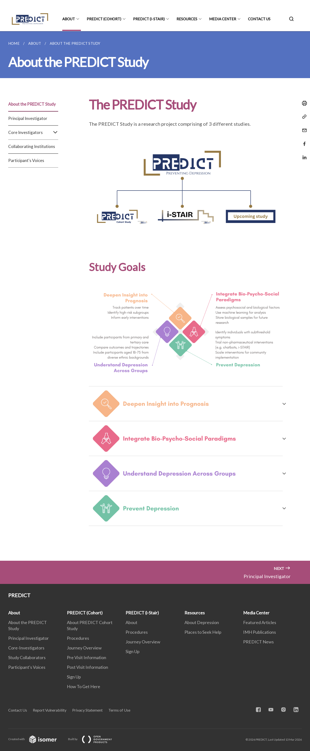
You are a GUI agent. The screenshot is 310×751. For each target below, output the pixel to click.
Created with (36, 739)
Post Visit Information (87, 667)
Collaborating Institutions (31, 146)
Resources (186, 19)
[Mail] (303, 127)
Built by (94, 739)
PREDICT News (258, 641)
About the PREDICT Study (32, 104)
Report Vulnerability (49, 710)
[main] (155, 296)
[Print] (303, 103)
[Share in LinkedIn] (303, 154)
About (68, 19)
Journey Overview (84, 647)
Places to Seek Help (202, 632)
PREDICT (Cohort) (104, 19)
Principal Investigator (27, 118)
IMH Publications (259, 632)
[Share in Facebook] (303, 141)
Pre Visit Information (86, 657)
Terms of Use (119, 710)
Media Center (222, 19)
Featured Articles (259, 622)
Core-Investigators (26, 647)
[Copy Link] (303, 117)
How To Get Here (83, 686)
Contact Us (259, 19)
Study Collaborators (27, 657)
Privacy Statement (87, 710)
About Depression (201, 622)
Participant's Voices (26, 160)
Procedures (78, 638)
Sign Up (74, 676)
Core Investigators (33, 132)
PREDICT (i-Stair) (149, 19)
